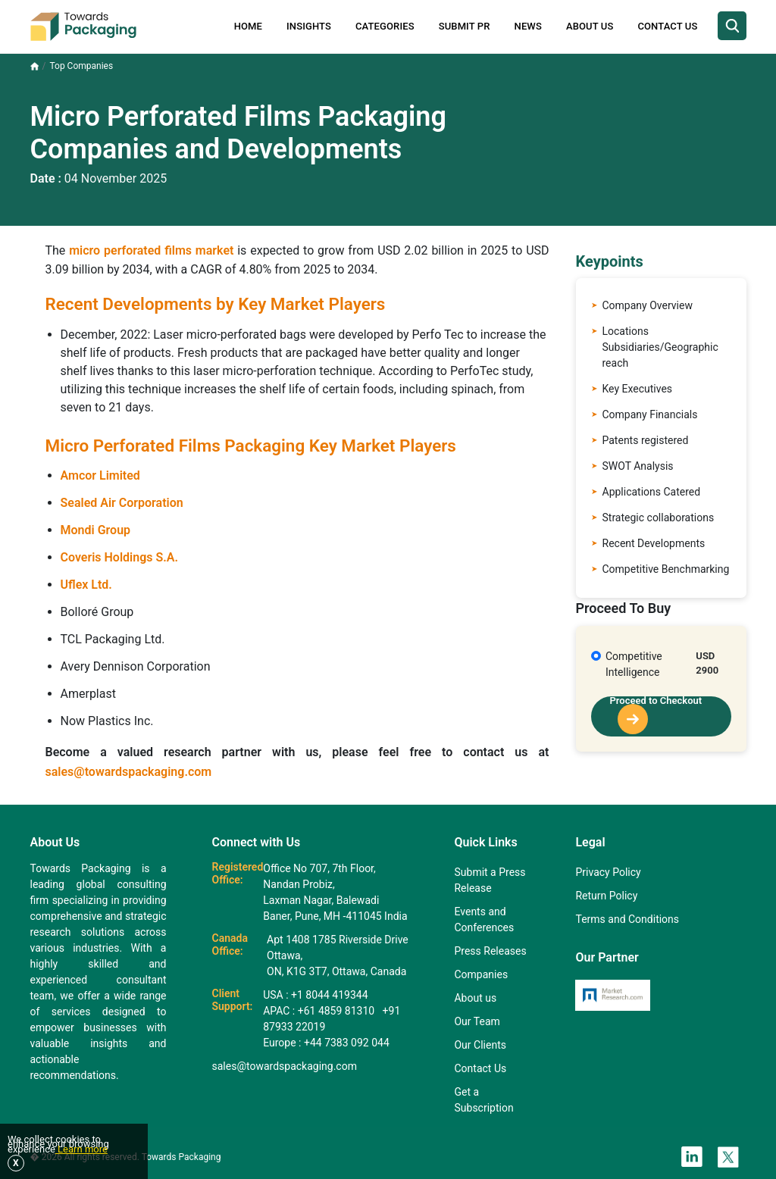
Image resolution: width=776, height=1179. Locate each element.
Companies (481, 974)
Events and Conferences (484, 919)
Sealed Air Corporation (122, 503)
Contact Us (667, 26)
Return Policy (606, 896)
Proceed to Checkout (656, 715)
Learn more (81, 1149)
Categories (385, 26)
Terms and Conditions (627, 919)
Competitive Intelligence (633, 664)
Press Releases (490, 951)
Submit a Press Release (489, 880)
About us (475, 998)
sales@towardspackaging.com (128, 772)
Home (248, 26)
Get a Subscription (483, 1100)
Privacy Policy (607, 872)
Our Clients (479, 1045)
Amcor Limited (100, 475)
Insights (308, 26)
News (528, 26)
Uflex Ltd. (86, 584)
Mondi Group (96, 530)
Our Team (476, 1021)
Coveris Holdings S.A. (120, 557)
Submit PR (464, 26)
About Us (589, 26)
